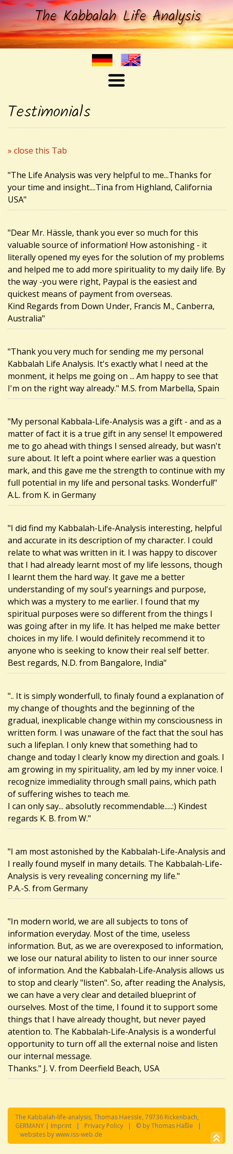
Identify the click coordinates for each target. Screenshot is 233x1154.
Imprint (61, 1125)
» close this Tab (37, 150)
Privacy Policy (103, 1125)
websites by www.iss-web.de (61, 1134)
